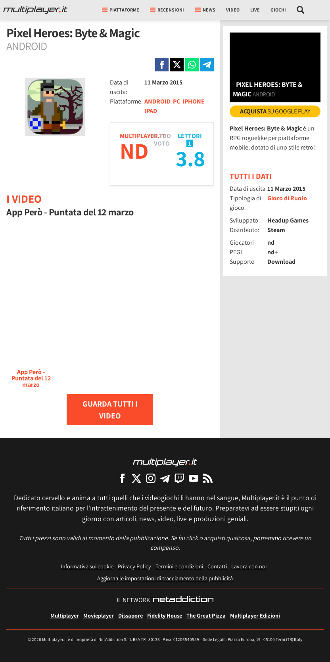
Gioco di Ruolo (287, 198)
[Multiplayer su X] (136, 478)
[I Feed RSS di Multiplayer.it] (208, 478)
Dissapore (130, 615)
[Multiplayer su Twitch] (179, 478)
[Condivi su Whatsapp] (192, 64)
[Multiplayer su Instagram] (150, 478)
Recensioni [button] (167, 10)
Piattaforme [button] (120, 10)
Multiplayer (64, 615)
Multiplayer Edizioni (255, 615)
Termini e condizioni (179, 566)
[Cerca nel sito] (301, 10)
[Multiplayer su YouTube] (193, 478)
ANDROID (157, 101)
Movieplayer (98, 615)
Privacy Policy (134, 566)
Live (255, 10)
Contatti (217, 566)
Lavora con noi (249, 566)
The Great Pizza (206, 615)
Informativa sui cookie (87, 566)
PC (176, 101)
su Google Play (275, 111)
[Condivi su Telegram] (207, 64)
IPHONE (193, 101)
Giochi (278, 10)
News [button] (205, 10)
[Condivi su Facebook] (162, 64)
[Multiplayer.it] (35, 10)
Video (233, 10)
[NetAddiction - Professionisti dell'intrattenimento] (183, 600)
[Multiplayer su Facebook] (122, 478)
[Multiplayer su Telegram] (165, 478)
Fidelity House (164, 615)
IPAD (150, 111)
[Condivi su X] (177, 64)
